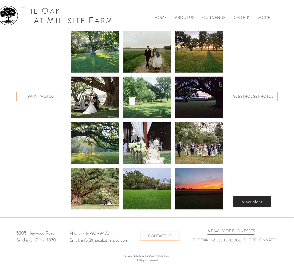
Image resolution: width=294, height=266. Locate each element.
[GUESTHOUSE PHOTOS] (253, 96)
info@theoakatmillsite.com (104, 240)
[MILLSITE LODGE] (226, 240)
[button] (95, 52)
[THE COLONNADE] (259, 240)
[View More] (252, 201)
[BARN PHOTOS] (40, 96)
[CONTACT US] (159, 236)
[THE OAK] (201, 240)
